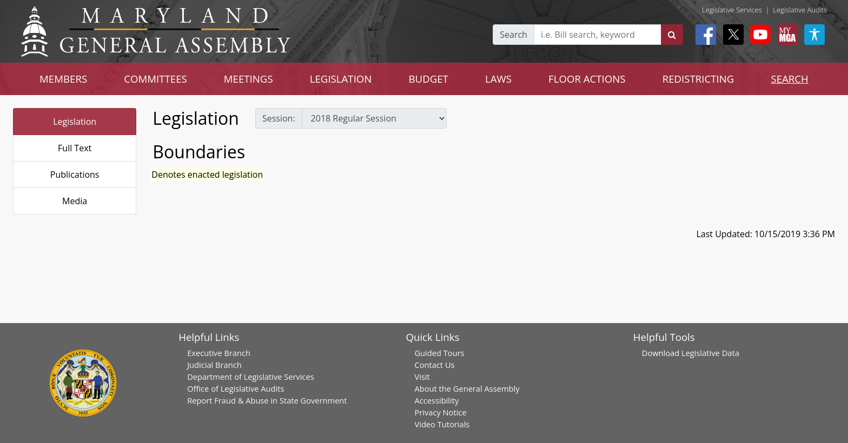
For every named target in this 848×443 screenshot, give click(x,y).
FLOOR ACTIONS (587, 78)
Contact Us (434, 364)
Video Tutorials (441, 424)
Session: (278, 118)
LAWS (498, 78)
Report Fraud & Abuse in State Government (267, 400)
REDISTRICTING (698, 78)
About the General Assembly (466, 388)
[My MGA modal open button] (785, 34)
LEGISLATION (341, 78)
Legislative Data (710, 352)
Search (513, 35)
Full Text (74, 148)
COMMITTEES (155, 78)
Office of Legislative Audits (235, 388)
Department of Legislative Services (250, 376)
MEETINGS (248, 78)
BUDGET (428, 78)
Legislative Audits (800, 10)
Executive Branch (218, 352)
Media (74, 201)
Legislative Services (732, 10)
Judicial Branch (214, 364)
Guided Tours (439, 352)
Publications (75, 174)
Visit (421, 376)
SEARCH (789, 78)
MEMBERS (63, 78)
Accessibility (436, 400)
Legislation (74, 121)
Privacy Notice (440, 412)
